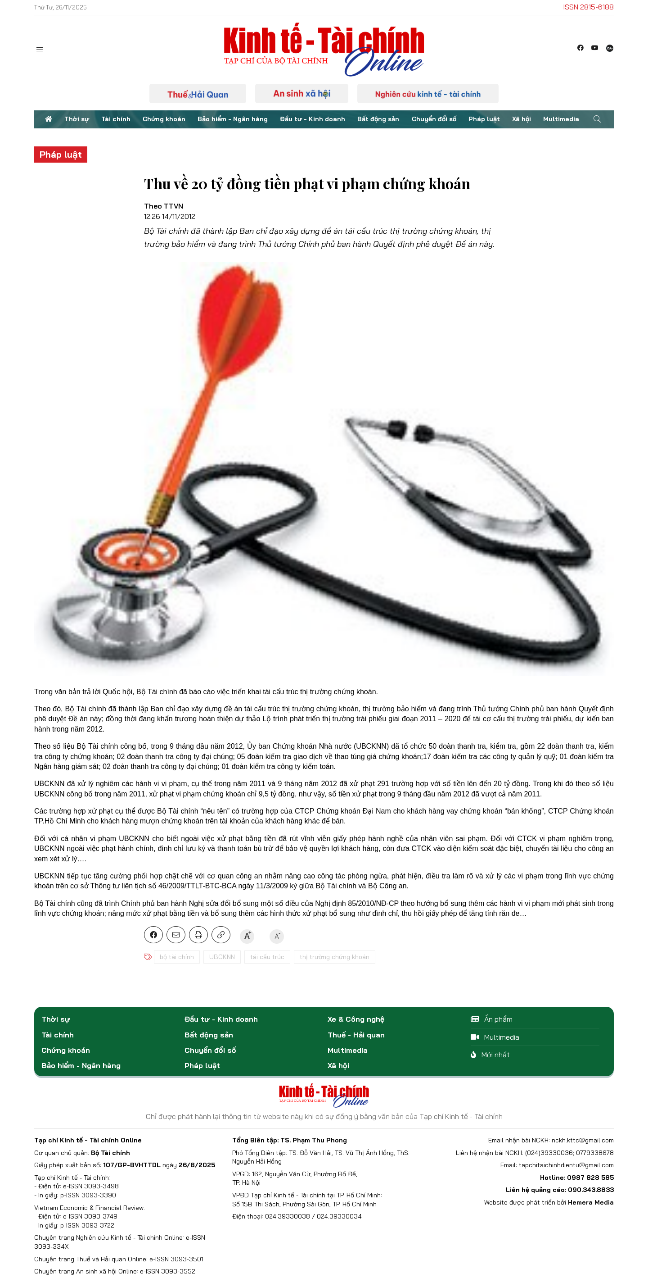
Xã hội (521, 119)
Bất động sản (378, 119)
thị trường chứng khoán (334, 957)
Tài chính (115, 119)
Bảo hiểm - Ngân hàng (233, 119)
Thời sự (76, 119)
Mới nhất (490, 1054)
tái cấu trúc (267, 957)
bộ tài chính (177, 957)
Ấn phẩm (492, 1018)
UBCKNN (222, 957)
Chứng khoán (164, 119)
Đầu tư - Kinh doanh (312, 119)
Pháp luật (484, 119)
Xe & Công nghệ (356, 1018)
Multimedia (561, 119)
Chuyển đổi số (434, 119)
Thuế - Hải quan (356, 1034)
